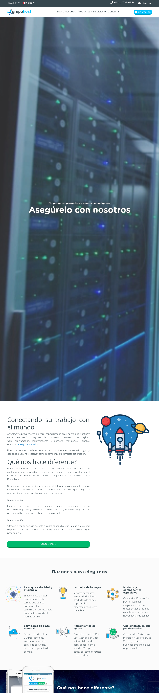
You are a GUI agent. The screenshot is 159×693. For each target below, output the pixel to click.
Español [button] (13, 2)
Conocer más (48, 544)
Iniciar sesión (143, 11)
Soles (28, 3)
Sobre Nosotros (66, 11)
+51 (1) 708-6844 (122, 2)
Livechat (145, 3)
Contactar (114, 11)
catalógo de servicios (27, 444)
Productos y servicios (92, 11)
